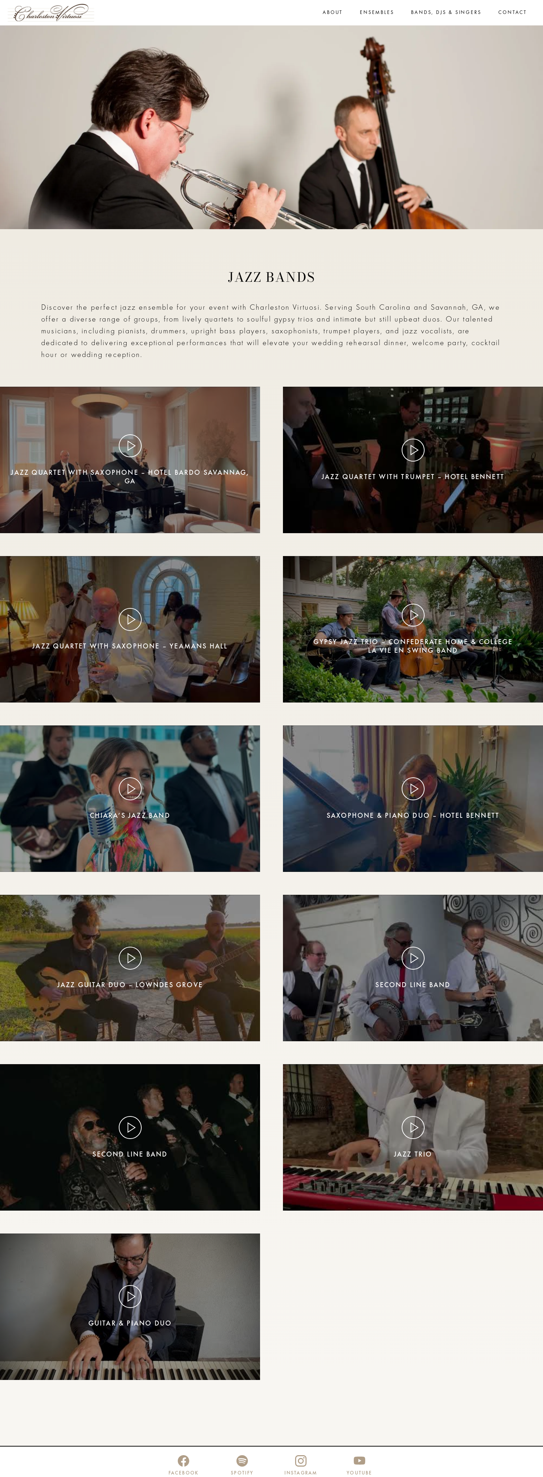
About (333, 13)
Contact (512, 13)
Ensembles (377, 13)
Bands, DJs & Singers (446, 13)
